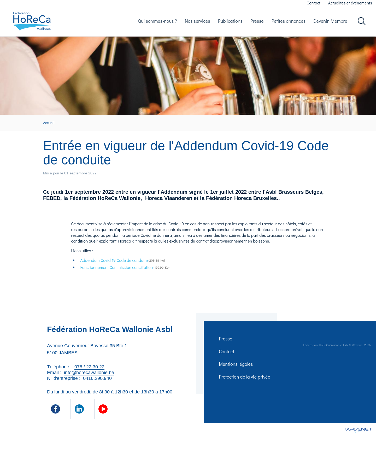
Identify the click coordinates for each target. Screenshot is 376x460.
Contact (313, 2)
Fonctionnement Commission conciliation (116, 270)
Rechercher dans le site (361, 23)
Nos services (197, 22)
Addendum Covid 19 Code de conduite (114, 263)
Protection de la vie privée (245, 383)
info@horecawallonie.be (89, 376)
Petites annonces (289, 22)
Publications (230, 22)
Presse (257, 22)
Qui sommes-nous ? (157, 22)
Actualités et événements (350, 2)
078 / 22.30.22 (89, 370)
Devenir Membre (330, 22)
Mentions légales (236, 370)
